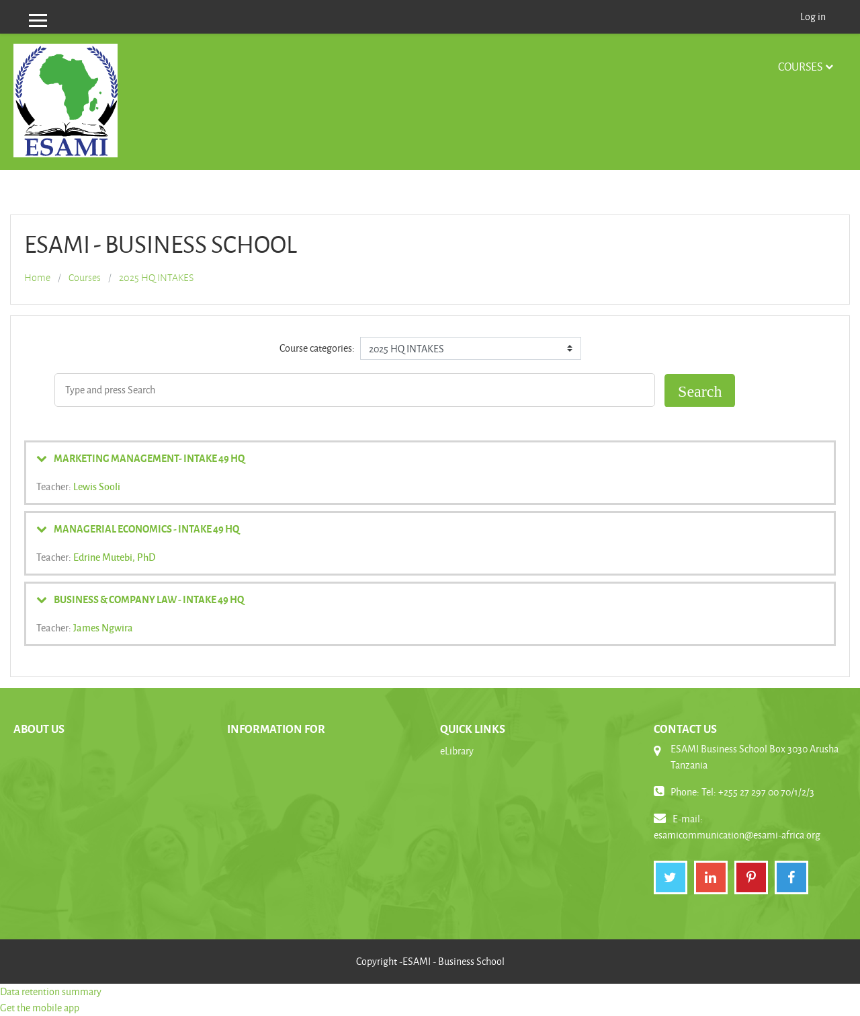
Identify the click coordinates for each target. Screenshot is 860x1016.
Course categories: (317, 348)
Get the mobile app (39, 1008)
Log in (813, 16)
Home (37, 277)
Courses (800, 66)
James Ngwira (103, 627)
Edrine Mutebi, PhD (114, 556)
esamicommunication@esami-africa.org (737, 835)
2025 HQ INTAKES (156, 277)
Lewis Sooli (96, 486)
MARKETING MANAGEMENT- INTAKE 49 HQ (149, 458)
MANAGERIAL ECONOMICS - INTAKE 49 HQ (146, 528)
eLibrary (457, 751)
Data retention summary (50, 991)
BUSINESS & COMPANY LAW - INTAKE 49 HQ (149, 599)
